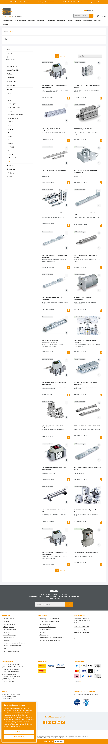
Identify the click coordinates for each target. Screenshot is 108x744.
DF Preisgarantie (8, 627)
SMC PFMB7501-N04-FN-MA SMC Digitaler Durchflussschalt (54, 468)
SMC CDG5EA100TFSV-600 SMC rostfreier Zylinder (54, 511)
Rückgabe (42, 632)
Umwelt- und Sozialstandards (12, 646)
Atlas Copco (12, 104)
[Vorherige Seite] (46, 56)
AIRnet (10, 100)
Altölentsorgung (44, 635)
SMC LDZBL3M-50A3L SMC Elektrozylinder (54, 170)
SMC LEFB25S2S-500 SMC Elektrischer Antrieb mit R (87, 214)
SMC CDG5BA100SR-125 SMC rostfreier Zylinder (85, 256)
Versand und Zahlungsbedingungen (14, 643)
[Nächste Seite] (68, 56)
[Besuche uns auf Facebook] (45, 722)
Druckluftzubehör (13, 70)
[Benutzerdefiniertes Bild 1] (77, 702)
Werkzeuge (10, 74)
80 (57, 56)
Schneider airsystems (15, 158)
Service (9, 177)
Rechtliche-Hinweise (9, 629)
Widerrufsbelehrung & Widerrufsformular (51, 638)
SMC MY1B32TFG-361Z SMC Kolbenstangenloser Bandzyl (50, 341)
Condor (10, 111)
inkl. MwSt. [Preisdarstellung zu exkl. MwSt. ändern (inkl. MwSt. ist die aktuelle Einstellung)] (88, 10)
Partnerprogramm (45, 624)
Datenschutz (7, 632)
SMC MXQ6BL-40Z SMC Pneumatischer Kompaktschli (85, 383)
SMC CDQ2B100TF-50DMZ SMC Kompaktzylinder (83, 129)
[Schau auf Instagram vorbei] (49, 722)
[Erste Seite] (42, 56)
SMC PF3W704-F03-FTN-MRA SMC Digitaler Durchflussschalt (54, 553)
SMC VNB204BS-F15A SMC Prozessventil (86, 552)
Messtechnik (11, 85)
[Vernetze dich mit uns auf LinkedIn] (58, 722)
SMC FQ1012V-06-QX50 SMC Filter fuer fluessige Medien (85, 341)
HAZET (10, 132)
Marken (9, 89)
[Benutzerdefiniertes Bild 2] (86, 702)
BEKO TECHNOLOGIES (15, 107)
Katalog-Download (45, 629)
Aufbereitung (11, 82)
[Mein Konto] (101, 16)
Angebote (10, 165)
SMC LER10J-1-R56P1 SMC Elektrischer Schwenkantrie (85, 171)
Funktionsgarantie (9, 624)
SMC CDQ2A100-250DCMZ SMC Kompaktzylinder (51, 129)
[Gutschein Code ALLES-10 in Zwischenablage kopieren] (62, 741)
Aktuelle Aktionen (8, 619)
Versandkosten (49, 736)
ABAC (9, 93)
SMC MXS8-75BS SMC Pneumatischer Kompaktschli (52, 426)
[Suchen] (91, 16)
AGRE (9, 96)
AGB (4, 648)
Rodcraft (10, 154)
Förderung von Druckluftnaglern (49, 619)
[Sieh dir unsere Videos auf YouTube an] (54, 722)
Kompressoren (12, 66)
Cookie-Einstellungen (9, 635)
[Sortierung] (90, 56)
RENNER (10, 151)
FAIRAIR (10, 122)
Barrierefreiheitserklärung (11, 651)
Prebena (10, 143)
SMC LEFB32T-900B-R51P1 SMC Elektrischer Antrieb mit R (54, 256)
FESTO (10, 125)
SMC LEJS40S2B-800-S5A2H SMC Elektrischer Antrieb (87, 468)
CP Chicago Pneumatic (15, 115)
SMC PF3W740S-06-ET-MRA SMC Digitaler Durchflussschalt (54, 383)
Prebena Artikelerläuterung (47, 627)
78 (50, 56)
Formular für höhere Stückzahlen (49, 621)
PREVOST (11, 147)
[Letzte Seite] (72, 56)
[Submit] (69, 604)
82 (65, 56)
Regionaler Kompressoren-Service (49, 640)
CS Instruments (13, 118)
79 (54, 56)
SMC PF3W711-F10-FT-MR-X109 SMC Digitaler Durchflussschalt (55, 86)
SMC (9, 161)
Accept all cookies (19, 731)
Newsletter (6, 640)
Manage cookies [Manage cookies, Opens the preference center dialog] (19, 736)
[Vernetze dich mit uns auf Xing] (63, 722)
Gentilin (10, 129)
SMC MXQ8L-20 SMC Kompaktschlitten (53, 213)
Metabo (10, 140)
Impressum (6, 621)
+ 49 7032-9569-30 (81, 627)
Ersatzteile (10, 78)
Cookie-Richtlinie (8, 638)
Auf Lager (11, 57)
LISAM (10, 136)
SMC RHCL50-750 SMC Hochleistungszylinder (87, 425)
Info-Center (10, 173)
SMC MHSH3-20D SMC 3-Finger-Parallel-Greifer (85, 511)
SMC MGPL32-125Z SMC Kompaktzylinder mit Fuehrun (87, 86)
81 (61, 56)
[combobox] (81, 16)
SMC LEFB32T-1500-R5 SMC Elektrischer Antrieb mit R (53, 298)
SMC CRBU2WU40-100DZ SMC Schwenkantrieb (83, 298)
